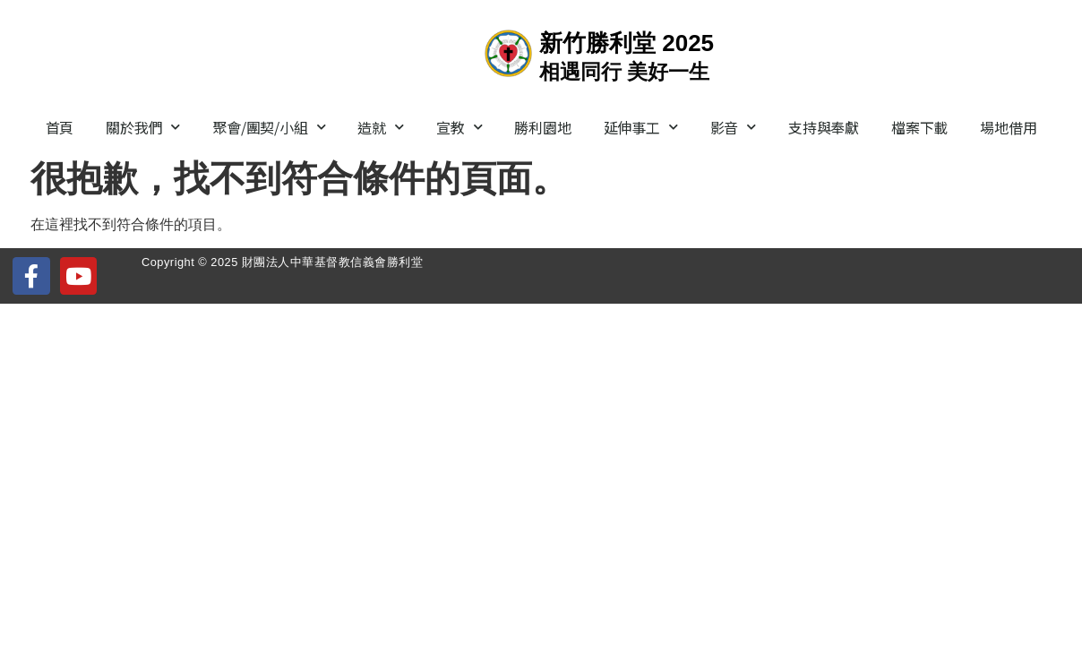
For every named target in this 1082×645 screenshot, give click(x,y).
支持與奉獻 (823, 127)
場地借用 (1008, 127)
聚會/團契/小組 (268, 127)
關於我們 (143, 127)
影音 (733, 127)
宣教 (459, 127)
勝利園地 (542, 127)
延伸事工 (641, 127)
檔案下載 (919, 127)
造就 (380, 127)
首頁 (60, 127)
